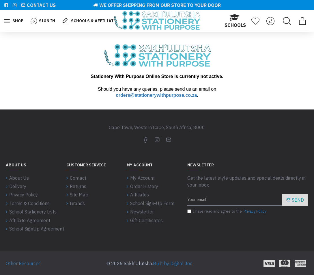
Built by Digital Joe (172, 263)
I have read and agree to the (227, 211)
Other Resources (23, 263)
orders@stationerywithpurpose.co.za (156, 95)
